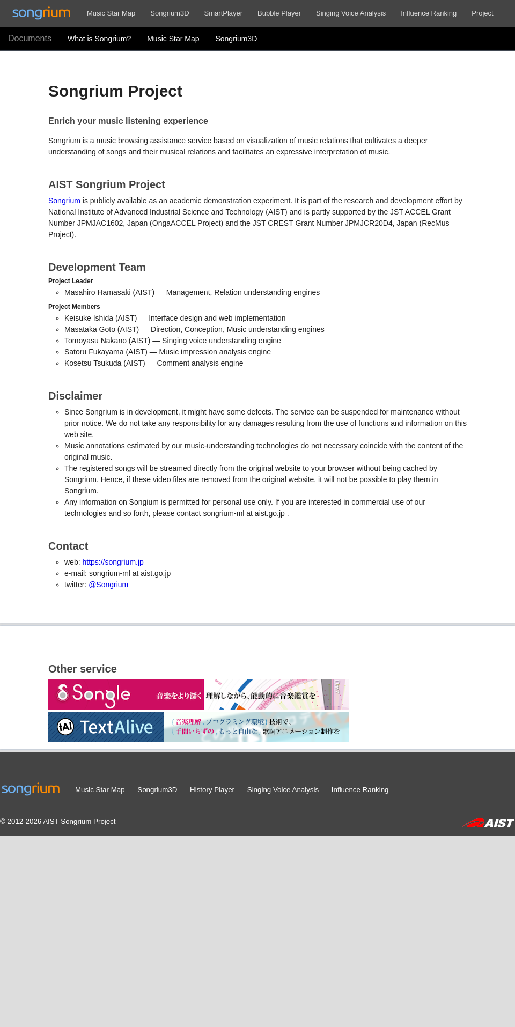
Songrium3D (169, 13)
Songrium (64, 200)
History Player (212, 790)
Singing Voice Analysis (351, 13)
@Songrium (108, 584)
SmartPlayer (223, 13)
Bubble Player (279, 13)
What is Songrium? (99, 38)
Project (482, 13)
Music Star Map (111, 13)
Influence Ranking (429, 13)
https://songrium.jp (112, 562)
